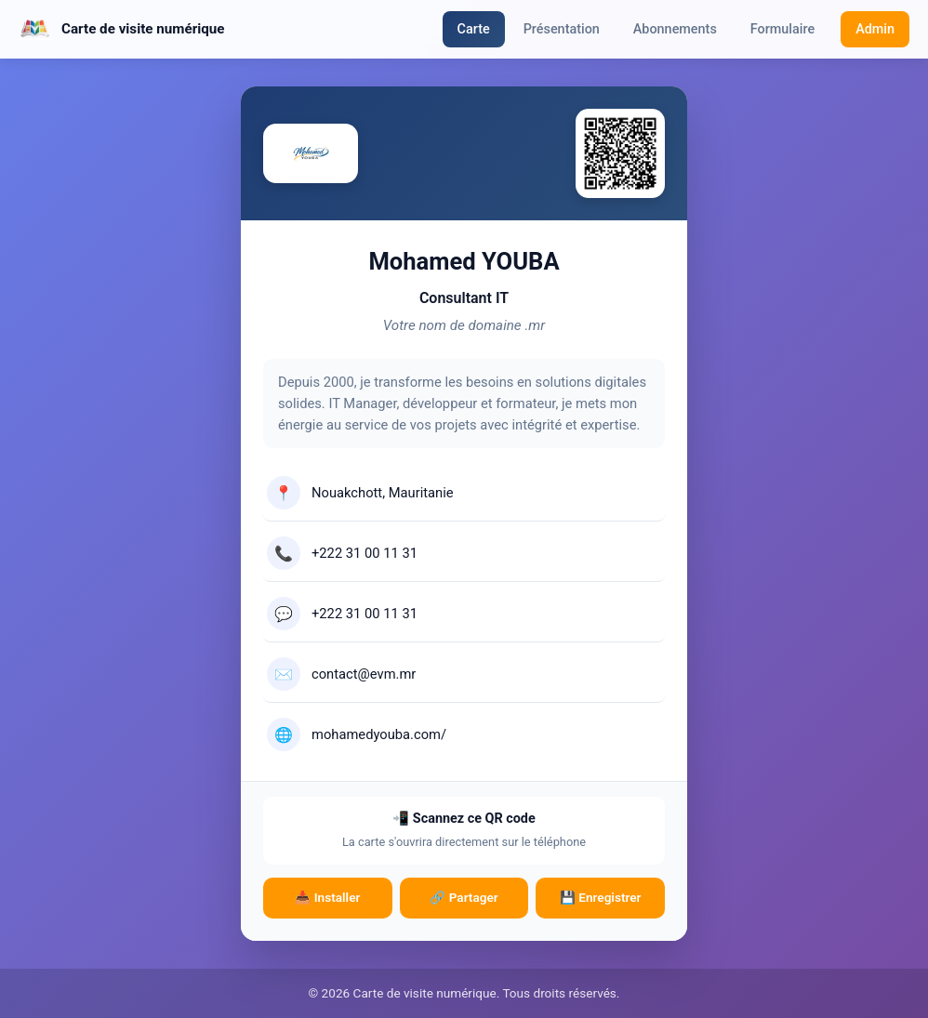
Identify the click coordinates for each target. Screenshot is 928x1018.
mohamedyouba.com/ (379, 734)
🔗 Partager (463, 897)
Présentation (562, 29)
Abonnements (675, 29)
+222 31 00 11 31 (365, 553)
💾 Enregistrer (601, 897)
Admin (875, 29)
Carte (473, 29)
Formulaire (782, 29)
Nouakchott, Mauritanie (383, 492)
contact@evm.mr (364, 674)
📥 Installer (327, 897)
